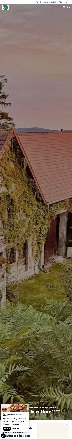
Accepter (7, 428)
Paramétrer (15, 428)
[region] (15, 418)
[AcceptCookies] (3, 435)
